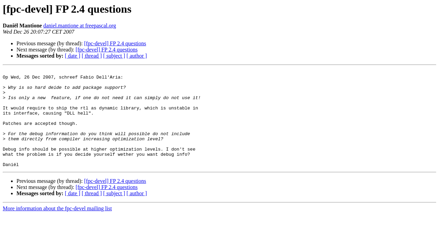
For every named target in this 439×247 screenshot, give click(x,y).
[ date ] (72, 56)
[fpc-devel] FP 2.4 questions (115, 43)
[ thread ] (92, 56)
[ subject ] (114, 56)
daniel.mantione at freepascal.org (79, 25)
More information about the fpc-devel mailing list (57, 228)
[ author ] (137, 56)
